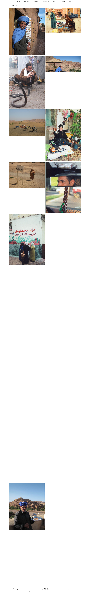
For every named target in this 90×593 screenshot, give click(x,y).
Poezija (71, 1)
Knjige (63, 1)
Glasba (36, 1)
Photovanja (46, 1)
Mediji (55, 1)
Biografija (27, 1)
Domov (18, 1)
